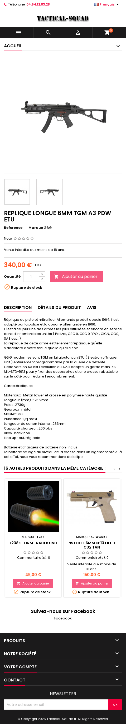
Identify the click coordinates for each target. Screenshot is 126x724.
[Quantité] (31, 276)
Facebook (63, 618)
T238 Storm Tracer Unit (33, 543)
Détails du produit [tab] (59, 307)
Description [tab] (18, 307)
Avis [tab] (91, 307)
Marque (35, 227)
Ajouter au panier (76, 276)
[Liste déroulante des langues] (107, 4)
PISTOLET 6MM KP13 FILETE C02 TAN (91, 545)
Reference (13, 227)
